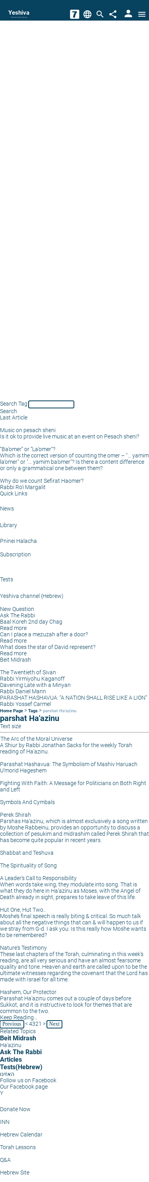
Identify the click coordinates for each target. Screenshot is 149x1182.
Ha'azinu (10, 1045)
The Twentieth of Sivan (28, 672)
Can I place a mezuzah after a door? (44, 634)
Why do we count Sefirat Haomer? (41, 481)
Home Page (11, 710)
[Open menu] (142, 14)
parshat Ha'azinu (59, 710)
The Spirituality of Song (28, 865)
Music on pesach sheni (28, 430)
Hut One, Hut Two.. (23, 910)
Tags (33, 710)
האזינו (7, 1074)
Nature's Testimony (23, 948)
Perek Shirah (15, 815)
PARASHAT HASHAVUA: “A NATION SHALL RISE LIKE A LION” (73, 697)
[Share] (113, 14)
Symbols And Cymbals (27, 802)
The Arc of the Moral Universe (36, 739)
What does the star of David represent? (47, 647)
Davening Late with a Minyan (35, 685)
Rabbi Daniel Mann (23, 691)
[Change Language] (87, 14)
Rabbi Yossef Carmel (25, 704)
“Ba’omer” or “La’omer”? (27, 449)
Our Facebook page (24, 1086)
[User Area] (128, 14)
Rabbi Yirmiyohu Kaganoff (32, 678)
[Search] (100, 14)
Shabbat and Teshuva (27, 853)
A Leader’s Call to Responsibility (38, 878)
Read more (13, 628)
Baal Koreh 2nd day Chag (31, 622)
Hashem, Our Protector (28, 992)
